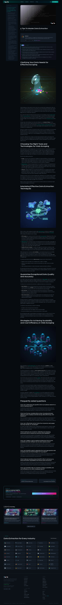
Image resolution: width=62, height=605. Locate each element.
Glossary (44, 594)
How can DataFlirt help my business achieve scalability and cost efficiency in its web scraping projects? (12, 57)
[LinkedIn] (25, 40)
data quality (45, 279)
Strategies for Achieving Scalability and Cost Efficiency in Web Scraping (12, 18)
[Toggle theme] (50, 2)
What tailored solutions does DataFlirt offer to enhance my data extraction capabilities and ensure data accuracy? (12, 52)
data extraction (41, 231)
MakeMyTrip (44, 582)
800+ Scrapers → (45, 587)
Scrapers (27, 1)
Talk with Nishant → (37, 40)
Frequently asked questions (12, 20)
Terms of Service (56, 603)
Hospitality (25, 591)
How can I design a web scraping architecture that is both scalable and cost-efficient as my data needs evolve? (12, 42)
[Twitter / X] (27, 40)
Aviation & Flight (26, 594)
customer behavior (26, 116)
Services (22, 1)
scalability (39, 377)
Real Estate (26, 579)
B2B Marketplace (26, 597)
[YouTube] (32, 40)
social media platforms (49, 124)
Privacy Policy (51, 603)
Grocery (25, 590)
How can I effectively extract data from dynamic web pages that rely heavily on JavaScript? (12, 33)
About (43, 591)
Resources (32, 1)
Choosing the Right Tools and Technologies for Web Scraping (12, 10)
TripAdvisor (44, 585)
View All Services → (53, 538)
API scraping (51, 232)
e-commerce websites (40, 124)
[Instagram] (29, 40)
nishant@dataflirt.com (7, 583)
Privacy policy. (51, 495)
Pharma (25, 584)
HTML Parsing (24, 241)
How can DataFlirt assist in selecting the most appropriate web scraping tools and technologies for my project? (12, 47)
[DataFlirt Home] (6, 2)
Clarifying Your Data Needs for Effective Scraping (12, 8)
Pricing (37, 1)
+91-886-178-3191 (6, 584)
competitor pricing (50, 118)
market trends (52, 114)
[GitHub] (31, 40)
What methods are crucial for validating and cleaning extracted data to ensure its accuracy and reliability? (12, 37)
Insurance (25, 582)
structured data (43, 236)
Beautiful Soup (24, 164)
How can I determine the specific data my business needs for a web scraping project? (12, 23)
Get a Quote (55, 1)
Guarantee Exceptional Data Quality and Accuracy (12, 15)
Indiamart (44, 579)
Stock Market (26, 585)
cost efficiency (37, 392)
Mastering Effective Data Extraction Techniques (11, 13)
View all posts (31, 526)
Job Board (25, 581)
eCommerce (26, 578)
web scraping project (32, 365)
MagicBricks (44, 581)
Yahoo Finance (45, 584)
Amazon (44, 578)
